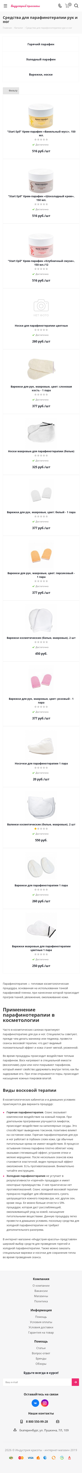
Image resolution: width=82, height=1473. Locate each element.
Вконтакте (35, 1403)
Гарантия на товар (41, 1332)
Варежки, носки (41, 74)
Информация (41, 1310)
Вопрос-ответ (41, 1353)
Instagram (44, 1403)
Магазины (41, 1296)
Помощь (41, 1317)
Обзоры (41, 1364)
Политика (41, 1301)
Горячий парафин (41, 44)
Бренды (41, 1358)
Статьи (41, 1348)
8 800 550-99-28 (37, 1422)
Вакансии (41, 1291)
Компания (41, 1279)
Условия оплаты (41, 1322)
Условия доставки (41, 1327)
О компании (41, 1285)
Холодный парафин (41, 59)
